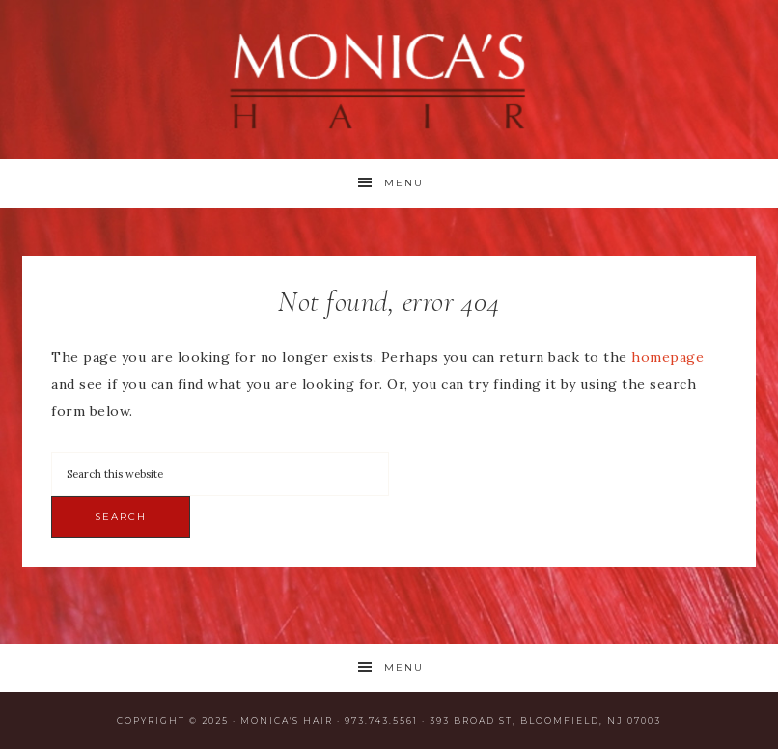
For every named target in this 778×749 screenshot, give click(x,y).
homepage (667, 357)
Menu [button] (404, 183)
